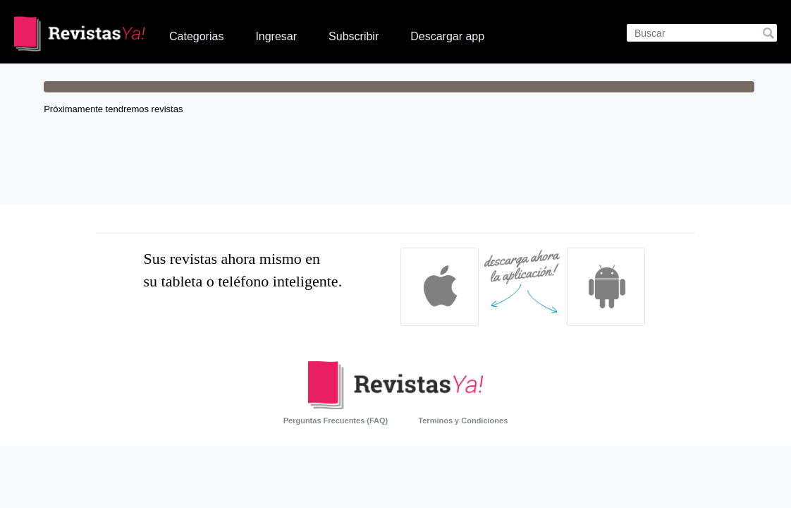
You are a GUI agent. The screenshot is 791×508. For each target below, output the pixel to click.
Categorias (196, 36)
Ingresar (276, 36)
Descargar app (447, 36)
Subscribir (354, 36)
